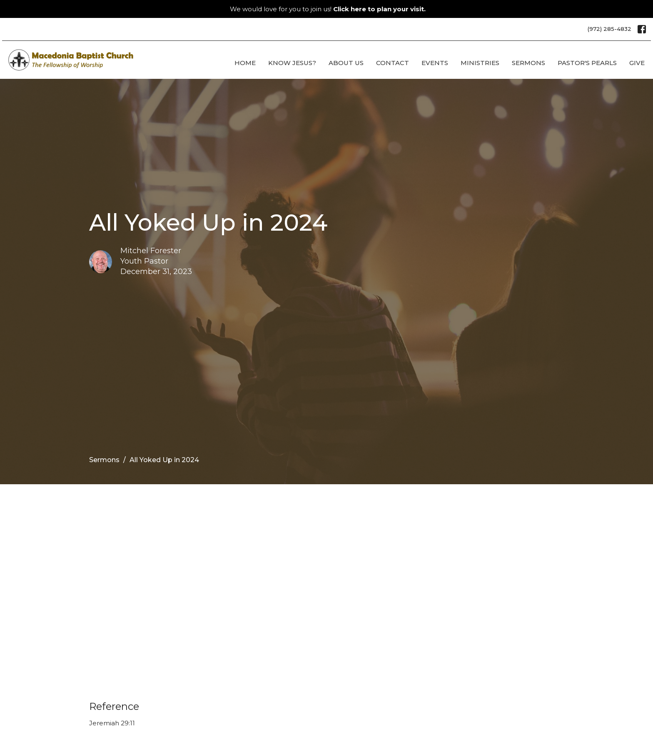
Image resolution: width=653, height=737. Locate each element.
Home (245, 63)
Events (434, 63)
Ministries (480, 63)
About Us (346, 63)
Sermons (528, 63)
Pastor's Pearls (587, 63)
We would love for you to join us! (328, 9)
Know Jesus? (292, 63)
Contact (392, 63)
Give (637, 63)
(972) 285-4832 (609, 28)
